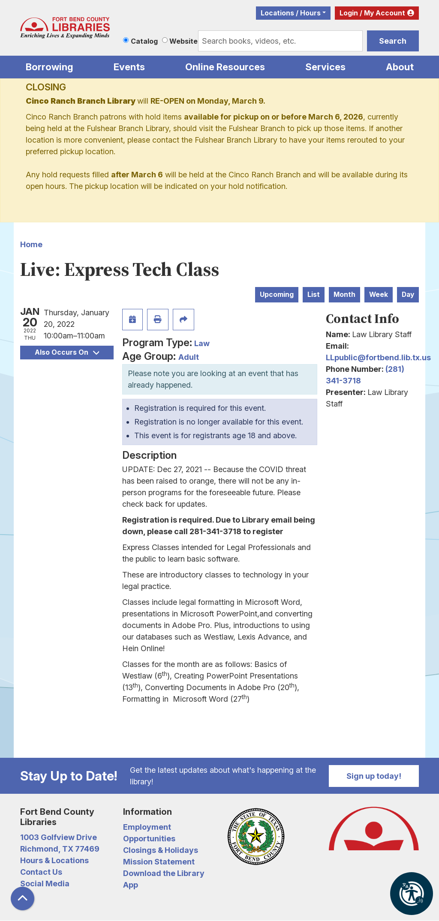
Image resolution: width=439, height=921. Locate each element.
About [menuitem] (400, 66)
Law (202, 343)
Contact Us (41, 871)
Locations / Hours (291, 13)
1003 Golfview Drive (58, 837)
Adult (188, 357)
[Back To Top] (22, 898)
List (313, 294)
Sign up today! (373, 775)
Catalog (144, 41)
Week (378, 294)
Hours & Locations (54, 860)
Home (31, 244)
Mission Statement (159, 861)
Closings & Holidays (160, 850)
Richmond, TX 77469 (59, 848)
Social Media (44, 883)
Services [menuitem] (325, 66)
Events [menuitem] (129, 66)
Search (392, 40)
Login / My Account (372, 13)
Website (183, 41)
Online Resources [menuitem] (225, 66)
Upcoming (277, 294)
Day (408, 294)
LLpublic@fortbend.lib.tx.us (378, 357)
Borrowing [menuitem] (49, 66)
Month (344, 294)
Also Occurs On (67, 352)
